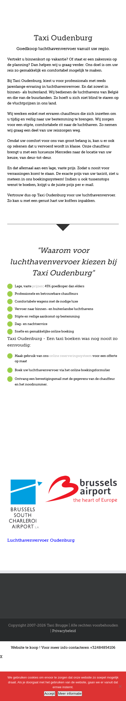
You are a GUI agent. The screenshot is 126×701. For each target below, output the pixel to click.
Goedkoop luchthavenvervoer (46, 48)
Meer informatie (70, 693)
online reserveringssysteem (70, 356)
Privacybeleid (64, 631)
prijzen (37, 286)
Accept (49, 693)
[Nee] (120, 686)
